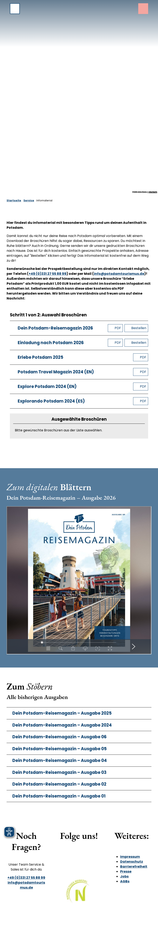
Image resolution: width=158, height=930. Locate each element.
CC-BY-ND (153, 192)
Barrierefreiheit (133, 866)
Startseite (14, 200)
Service (28, 200)
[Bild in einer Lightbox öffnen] (79, 894)
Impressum (130, 856)
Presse (125, 871)
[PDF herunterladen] (115, 328)
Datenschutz (131, 861)
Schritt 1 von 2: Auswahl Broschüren (48, 315)
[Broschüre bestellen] (136, 328)
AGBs (124, 881)
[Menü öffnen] (15, 8)
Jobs (124, 876)
